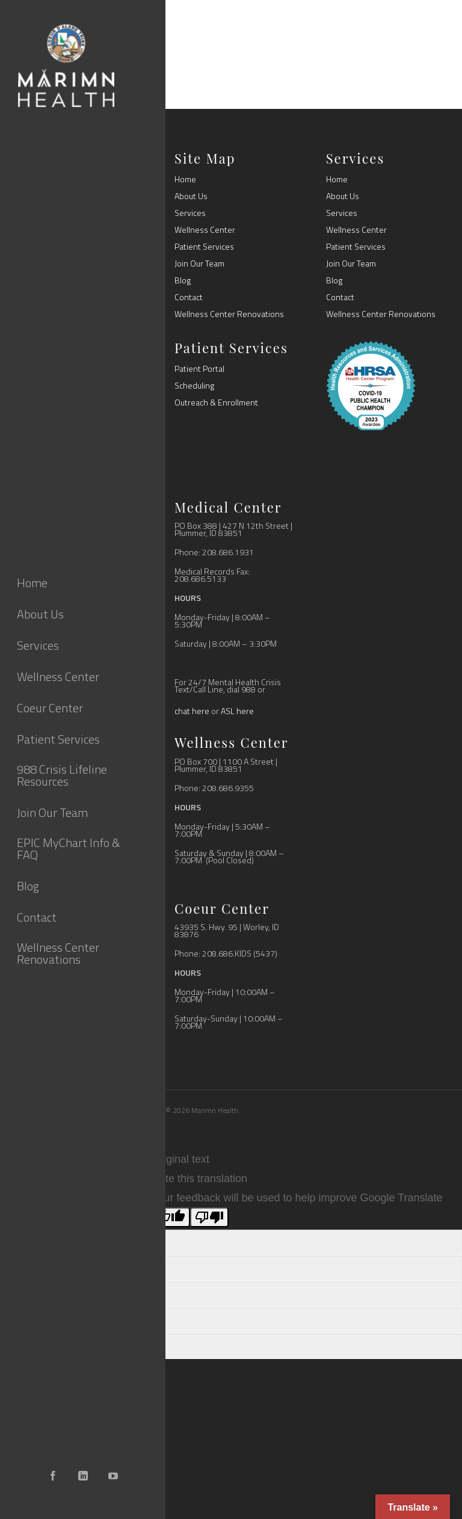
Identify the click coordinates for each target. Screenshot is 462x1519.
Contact (188, 297)
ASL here (237, 710)
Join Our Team (199, 263)
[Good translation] (171, 1217)
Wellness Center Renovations (229, 314)
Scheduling (194, 386)
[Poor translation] (209, 1217)
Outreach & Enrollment (216, 402)
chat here (191, 710)
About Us (191, 196)
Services (190, 213)
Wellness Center (204, 230)
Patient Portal (199, 369)
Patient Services (204, 247)
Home (185, 179)
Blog (182, 280)
